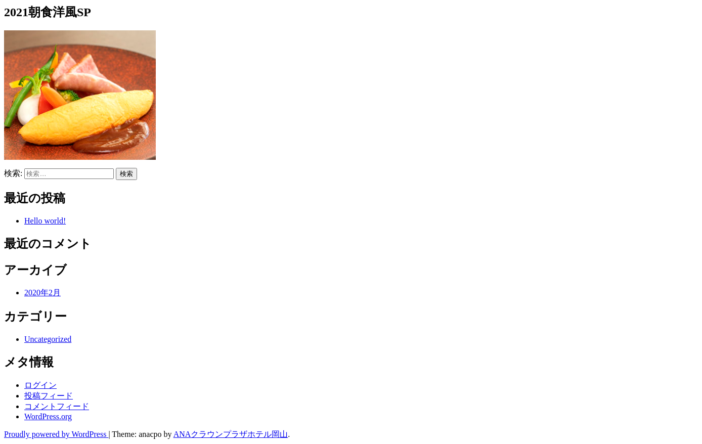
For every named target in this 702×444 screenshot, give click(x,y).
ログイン (40, 385)
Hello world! (45, 220)
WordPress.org (48, 416)
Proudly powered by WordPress (56, 434)
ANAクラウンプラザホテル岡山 (230, 434)
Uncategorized (47, 339)
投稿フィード (48, 395)
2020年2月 (42, 292)
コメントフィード (56, 406)
